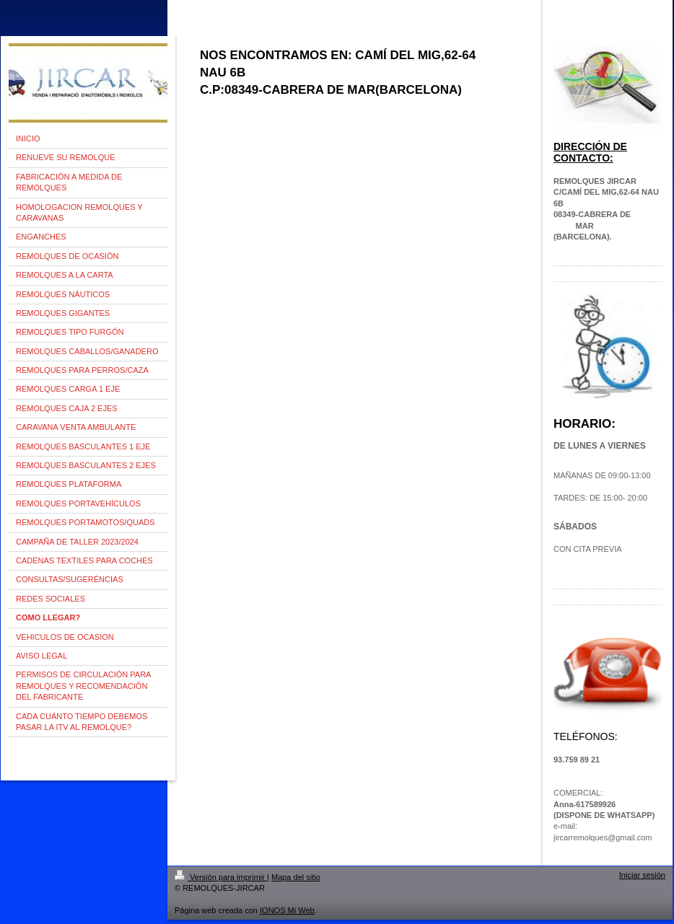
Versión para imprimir (221, 877)
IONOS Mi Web (287, 910)
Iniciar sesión (642, 875)
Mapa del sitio (295, 877)
